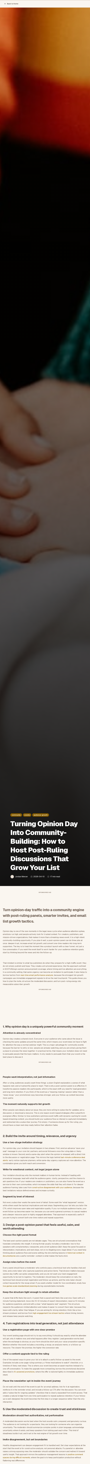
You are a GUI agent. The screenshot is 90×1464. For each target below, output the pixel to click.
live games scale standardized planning (20, 1287)
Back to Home (11, 4)
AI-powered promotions (24, 1373)
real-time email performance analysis (37, 976)
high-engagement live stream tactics (48, 1314)
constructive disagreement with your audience (52, 1188)
